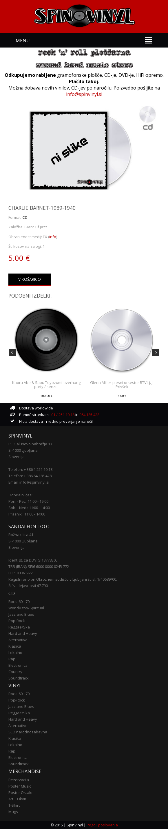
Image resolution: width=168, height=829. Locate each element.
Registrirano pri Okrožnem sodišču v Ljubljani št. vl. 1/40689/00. (62, 579)
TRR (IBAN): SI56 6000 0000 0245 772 (38, 566)
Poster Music (19, 786)
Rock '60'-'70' (19, 601)
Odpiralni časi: (20, 495)
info (52, 236)
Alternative (18, 639)
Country (15, 671)
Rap (11, 659)
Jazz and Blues (21, 614)
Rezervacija (18, 779)
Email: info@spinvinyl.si (28, 482)
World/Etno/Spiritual (26, 608)
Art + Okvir (17, 798)
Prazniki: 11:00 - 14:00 (26, 514)
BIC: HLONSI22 (20, 572)
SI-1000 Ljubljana (23, 450)
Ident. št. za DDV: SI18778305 (33, 560)
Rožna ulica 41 (20, 534)
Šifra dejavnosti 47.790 (28, 585)
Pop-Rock (16, 620)
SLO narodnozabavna (27, 732)
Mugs (13, 811)
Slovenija (16, 456)
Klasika (14, 646)
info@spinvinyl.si (84, 94)
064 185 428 (89, 414)
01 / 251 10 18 (62, 414)
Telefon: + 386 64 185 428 (30, 475)
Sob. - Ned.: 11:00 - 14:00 (29, 507)
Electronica (18, 665)
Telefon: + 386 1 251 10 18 (30, 469)
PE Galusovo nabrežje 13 (30, 444)
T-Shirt (14, 805)
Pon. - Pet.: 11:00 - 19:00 (28, 501)
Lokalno (15, 652)
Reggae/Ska (19, 627)
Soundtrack (18, 678)
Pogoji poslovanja (102, 825)
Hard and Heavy (22, 633)
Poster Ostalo (20, 792)
